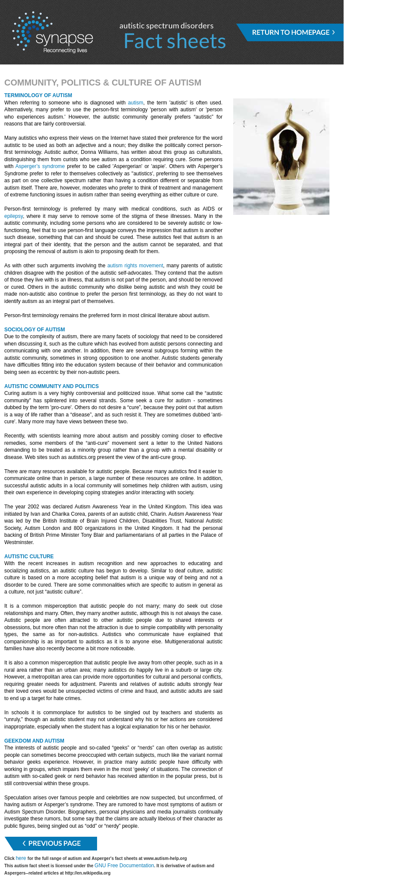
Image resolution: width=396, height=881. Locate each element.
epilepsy (13, 216)
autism (135, 103)
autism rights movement (135, 266)
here (21, 858)
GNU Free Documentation (124, 866)
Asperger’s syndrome (40, 166)
